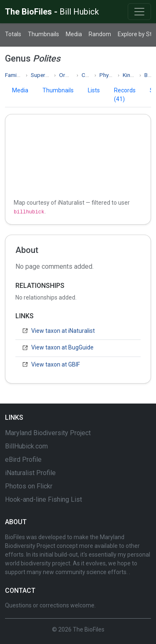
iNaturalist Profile (30, 473)
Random (100, 34)
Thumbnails (43, 34)
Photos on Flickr (28, 486)
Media (74, 34)
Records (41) (125, 94)
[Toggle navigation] (139, 11)
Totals (13, 34)
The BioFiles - (52, 12)
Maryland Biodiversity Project (48, 433)
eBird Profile (23, 459)
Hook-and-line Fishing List (43, 499)
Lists (94, 90)
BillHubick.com (26, 446)
